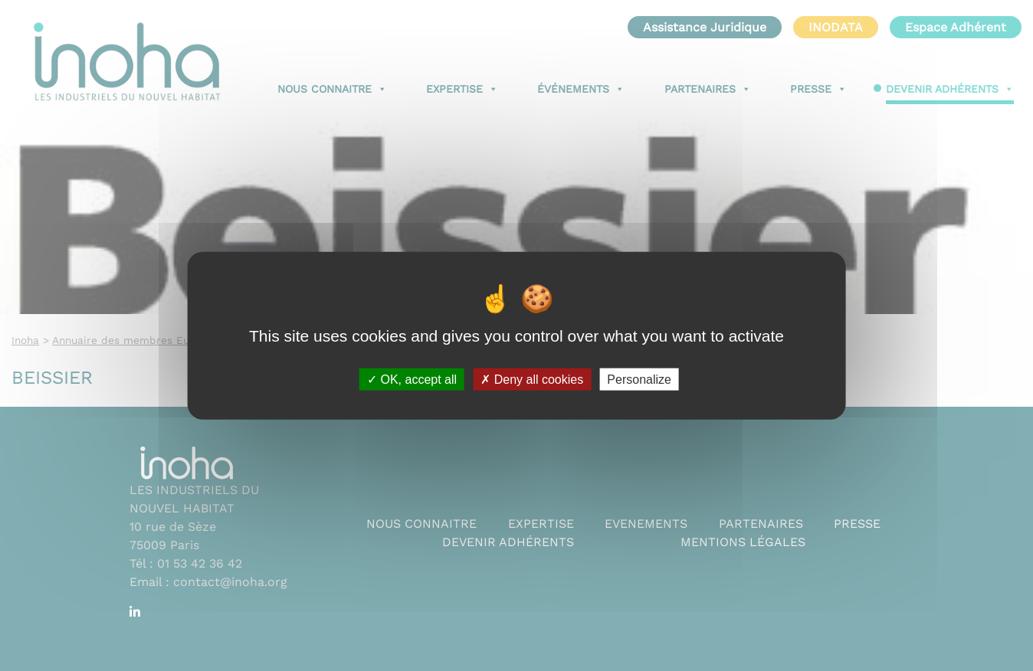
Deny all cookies (531, 378)
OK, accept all (412, 378)
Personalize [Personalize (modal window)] (639, 378)
